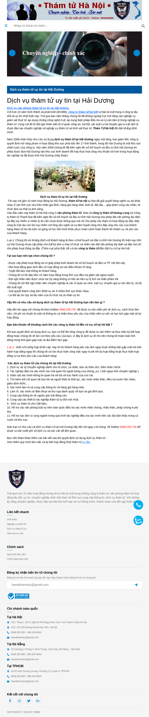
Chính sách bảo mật (17, 559)
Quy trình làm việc (16, 554)
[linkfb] (10, 701)
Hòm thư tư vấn (15, 533)
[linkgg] (38, 701)
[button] (6, 25)
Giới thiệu (12, 519)
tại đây (86, 442)
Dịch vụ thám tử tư (16, 528)
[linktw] (29, 701)
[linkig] (19, 701)
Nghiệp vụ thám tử (16, 524)
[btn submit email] (136, 584)
